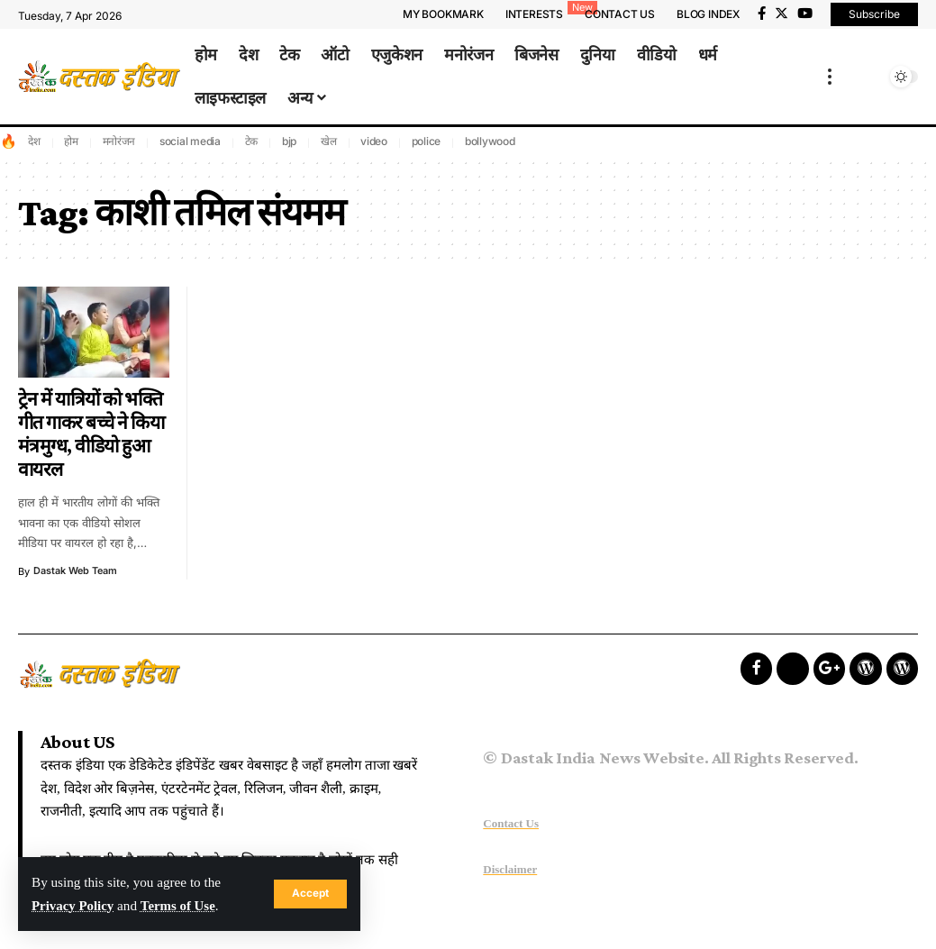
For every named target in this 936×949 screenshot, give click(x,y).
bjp (289, 141)
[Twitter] (781, 13)
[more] (829, 76)
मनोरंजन (119, 141)
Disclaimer (510, 869)
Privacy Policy (73, 905)
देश (34, 141)
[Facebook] (761, 13)
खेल (329, 141)
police (426, 141)
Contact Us (511, 823)
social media (190, 141)
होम (71, 141)
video (373, 141)
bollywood (490, 141)
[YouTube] (805, 13)
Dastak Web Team (76, 571)
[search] (871, 77)
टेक (252, 141)
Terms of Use (180, 905)
